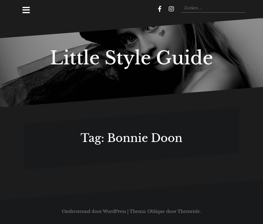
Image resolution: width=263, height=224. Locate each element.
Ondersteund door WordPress (94, 211)
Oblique (156, 211)
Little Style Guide (131, 58)
